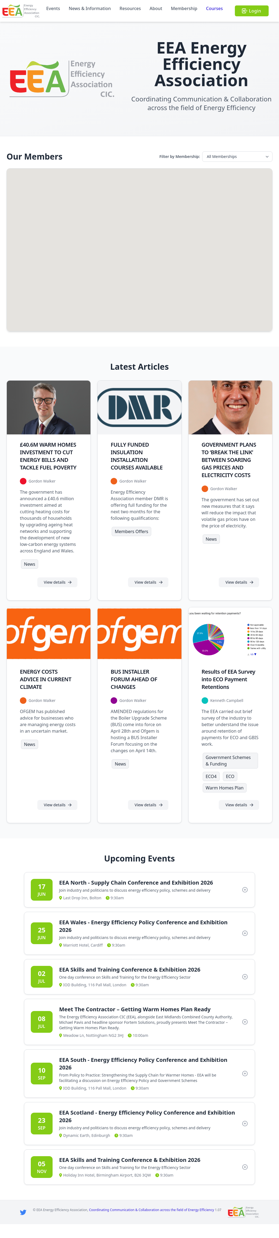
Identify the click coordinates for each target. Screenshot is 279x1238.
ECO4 (211, 790)
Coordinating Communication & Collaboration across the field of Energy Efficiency (151, 1223)
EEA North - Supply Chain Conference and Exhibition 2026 (136, 896)
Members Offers (131, 539)
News (29, 571)
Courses (214, 8)
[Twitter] (23, 1226)
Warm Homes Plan (225, 802)
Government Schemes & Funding (228, 774)
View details (58, 589)
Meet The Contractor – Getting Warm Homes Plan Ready (135, 1023)
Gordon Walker (42, 488)
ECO (230, 790)
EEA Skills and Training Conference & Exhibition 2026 (129, 983)
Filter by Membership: (179, 156)
